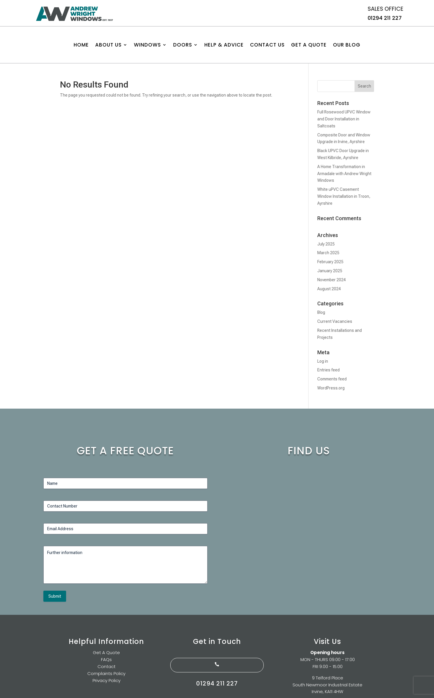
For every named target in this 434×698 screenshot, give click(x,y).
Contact (107, 666)
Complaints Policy (106, 673)
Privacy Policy (107, 680)
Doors (182, 45)
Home (81, 45)
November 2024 (331, 279)
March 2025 (328, 252)
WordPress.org (331, 388)
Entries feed (328, 370)
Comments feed (332, 379)
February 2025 (330, 261)
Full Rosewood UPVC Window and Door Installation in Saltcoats (344, 119)
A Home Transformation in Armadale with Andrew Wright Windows (344, 173)
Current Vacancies (334, 321)
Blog (321, 312)
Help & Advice (224, 45)
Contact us (267, 45)
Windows (147, 45)
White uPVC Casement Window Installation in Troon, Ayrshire (343, 196)
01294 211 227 (385, 18)
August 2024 (329, 288)
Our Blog (346, 45)
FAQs (106, 659)
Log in (322, 361)
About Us (108, 45)
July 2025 (326, 244)
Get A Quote (309, 45)
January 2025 (329, 270)
